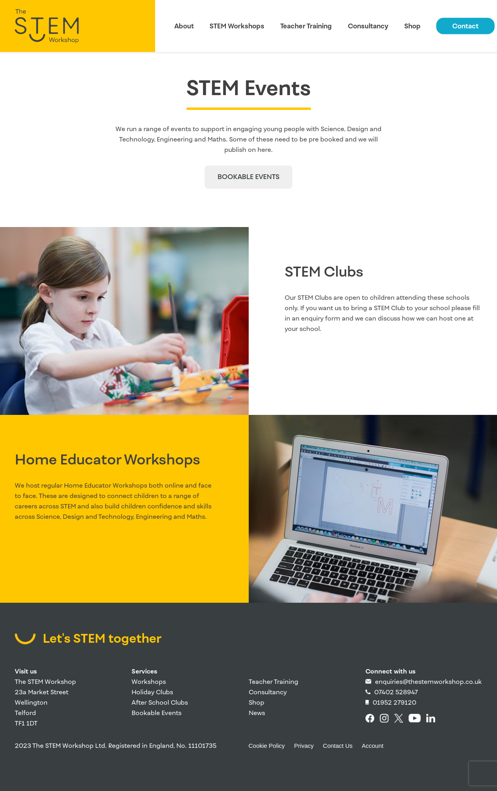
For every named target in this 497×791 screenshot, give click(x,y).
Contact (465, 26)
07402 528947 (391, 692)
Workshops (149, 681)
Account (372, 745)
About (184, 26)
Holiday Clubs (152, 692)
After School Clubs (160, 702)
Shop (412, 26)
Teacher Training (306, 26)
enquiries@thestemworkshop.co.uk (423, 681)
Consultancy (368, 26)
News (257, 713)
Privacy (303, 745)
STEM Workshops (237, 26)
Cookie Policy (267, 745)
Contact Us (338, 745)
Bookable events (248, 177)
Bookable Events (157, 713)
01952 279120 (390, 702)
